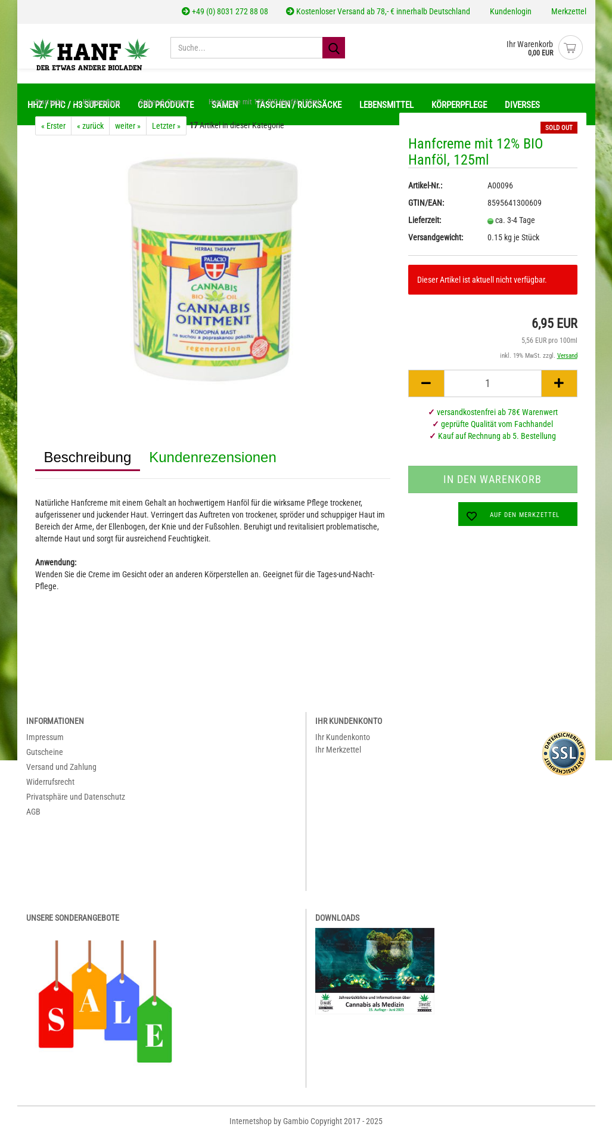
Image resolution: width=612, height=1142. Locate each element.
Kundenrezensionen (213, 463)
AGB (33, 817)
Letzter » (166, 132)
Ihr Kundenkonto (342, 743)
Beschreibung (88, 463)
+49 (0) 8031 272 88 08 (225, 11)
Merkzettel (567, 11)
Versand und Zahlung (61, 773)
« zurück (90, 132)
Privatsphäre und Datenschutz (75, 802)
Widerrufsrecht (50, 788)
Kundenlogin (510, 11)
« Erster (53, 132)
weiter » (128, 132)
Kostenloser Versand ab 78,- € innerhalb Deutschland (378, 11)
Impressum (45, 743)
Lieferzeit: (424, 226)
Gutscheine (44, 758)
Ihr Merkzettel (338, 755)
